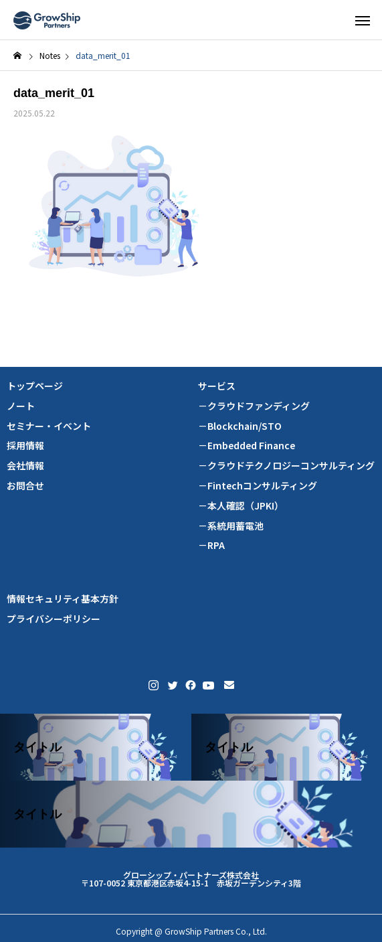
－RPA (211, 545)
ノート (21, 406)
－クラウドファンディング (254, 406)
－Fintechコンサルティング (257, 485)
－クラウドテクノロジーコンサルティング (286, 465)
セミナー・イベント (49, 426)
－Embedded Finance (246, 445)
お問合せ (25, 485)
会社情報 (25, 465)
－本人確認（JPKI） (241, 506)
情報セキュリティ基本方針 (62, 599)
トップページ (35, 386)
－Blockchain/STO (240, 426)
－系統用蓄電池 (231, 526)
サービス (216, 386)
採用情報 (25, 445)
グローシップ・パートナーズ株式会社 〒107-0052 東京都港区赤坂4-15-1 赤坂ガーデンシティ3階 (191, 878)
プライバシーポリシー (53, 619)
